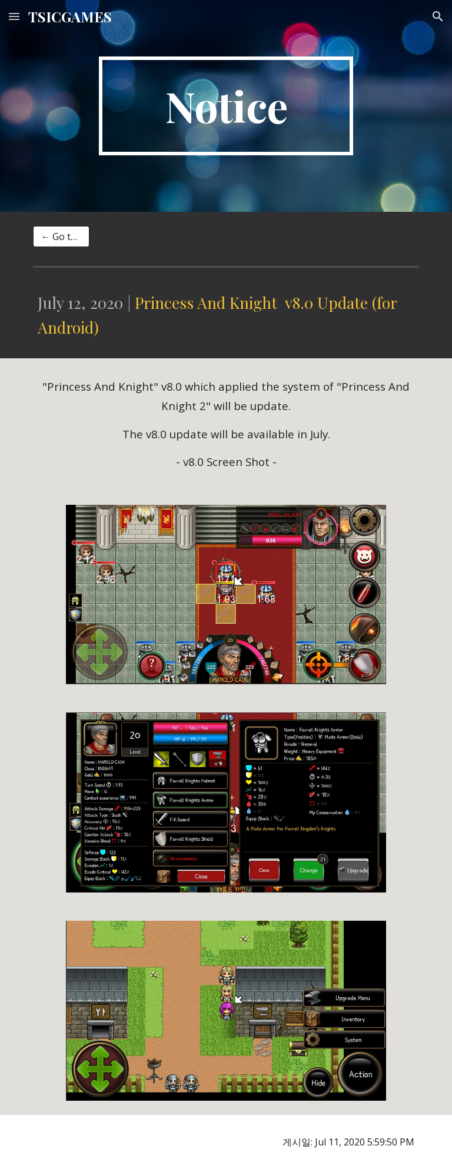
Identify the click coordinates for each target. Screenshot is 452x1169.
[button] (14, 16)
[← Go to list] (61, 236)
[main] (226, 105)
